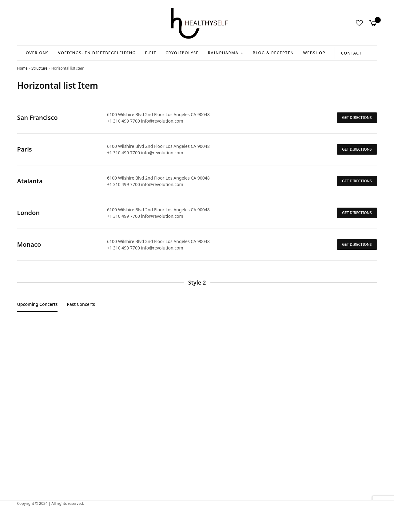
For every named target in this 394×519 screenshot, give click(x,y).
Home (22, 68)
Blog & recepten (273, 52)
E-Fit (150, 52)
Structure (39, 68)
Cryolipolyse (182, 52)
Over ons (37, 52)
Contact (351, 53)
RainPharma (223, 52)
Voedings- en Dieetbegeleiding (97, 52)
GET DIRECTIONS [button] (357, 117)
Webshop (314, 52)
